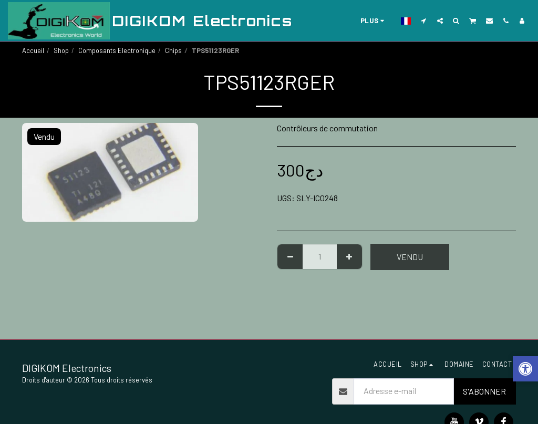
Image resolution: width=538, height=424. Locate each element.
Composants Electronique (117, 50)
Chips (173, 50)
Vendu (410, 257)
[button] (423, 20)
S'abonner (484, 391)
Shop (61, 50)
